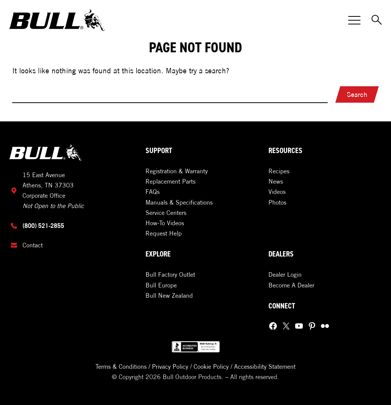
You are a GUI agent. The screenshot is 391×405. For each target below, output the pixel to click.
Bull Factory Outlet (170, 274)
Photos (277, 202)
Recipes (278, 171)
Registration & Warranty (176, 171)
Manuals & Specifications (179, 202)
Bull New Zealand (169, 295)
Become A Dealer (291, 285)
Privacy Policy (170, 366)
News (275, 181)
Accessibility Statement (265, 366)
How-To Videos (164, 223)
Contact (33, 245)
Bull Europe (161, 285)
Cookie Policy (211, 366)
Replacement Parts (170, 181)
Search (357, 94)
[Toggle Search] (377, 20)
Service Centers (165, 212)
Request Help (163, 233)
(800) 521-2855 (43, 225)
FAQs (152, 191)
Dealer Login (285, 274)
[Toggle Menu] (354, 20)
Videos (277, 191)
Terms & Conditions (121, 366)
